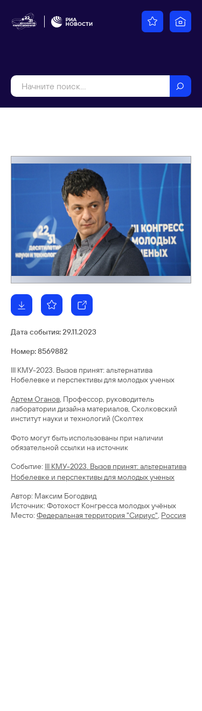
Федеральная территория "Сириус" (97, 515)
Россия (173, 515)
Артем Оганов (35, 399)
